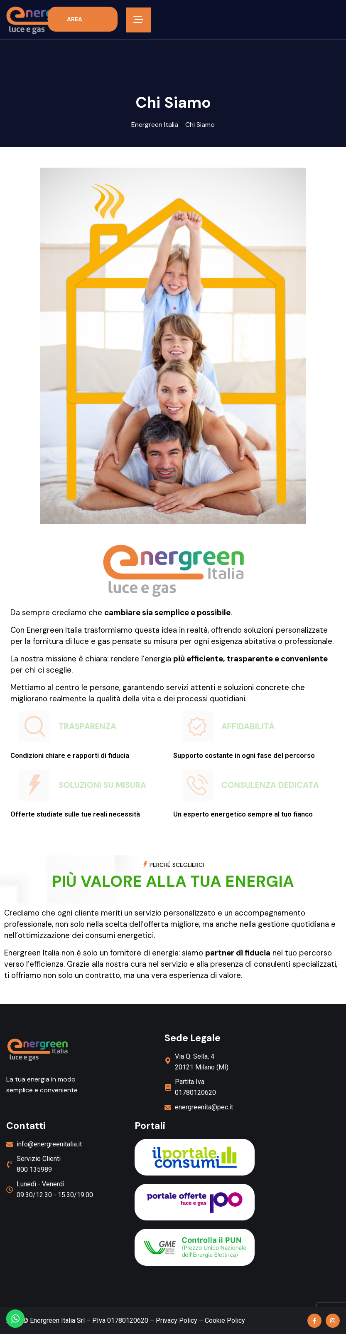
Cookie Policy (225, 1320)
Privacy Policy (176, 1320)
